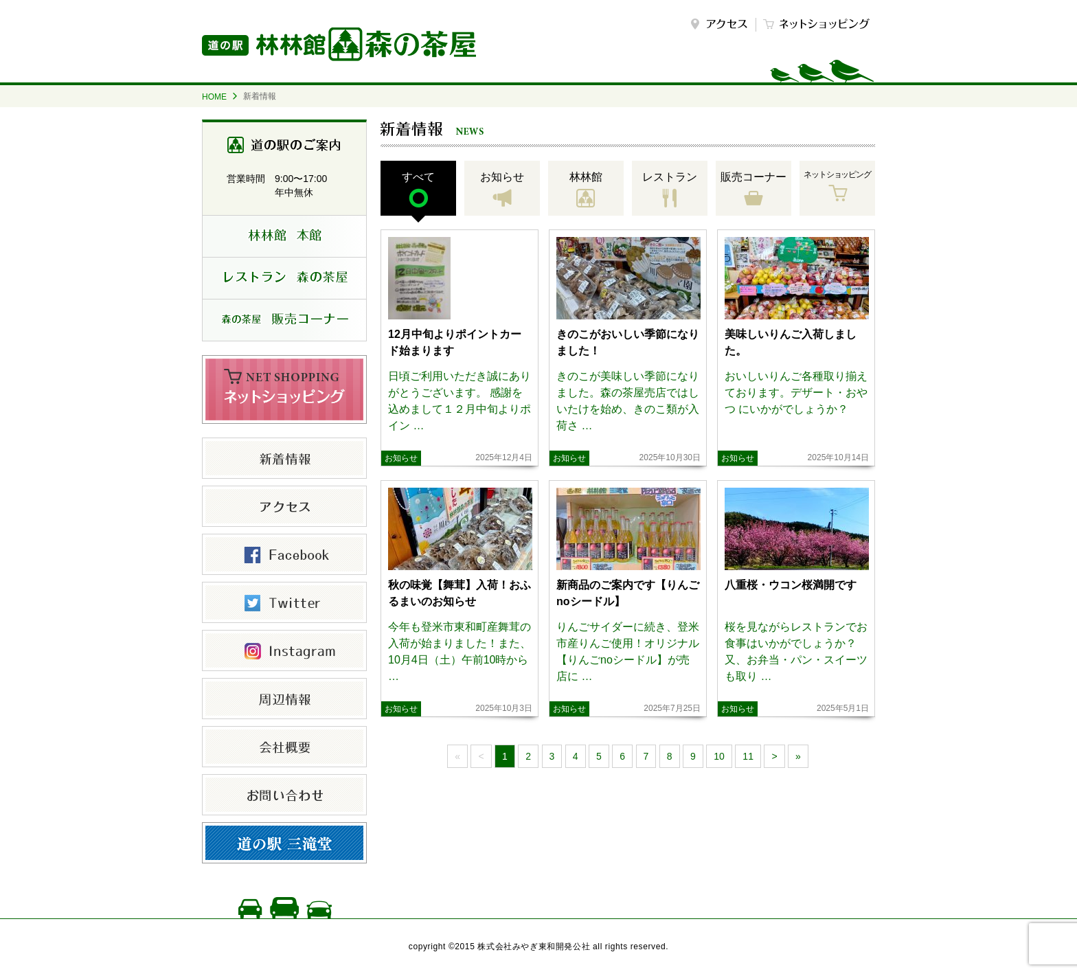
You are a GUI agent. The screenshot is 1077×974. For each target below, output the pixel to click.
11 (747, 756)
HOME (214, 97)
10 (719, 756)
